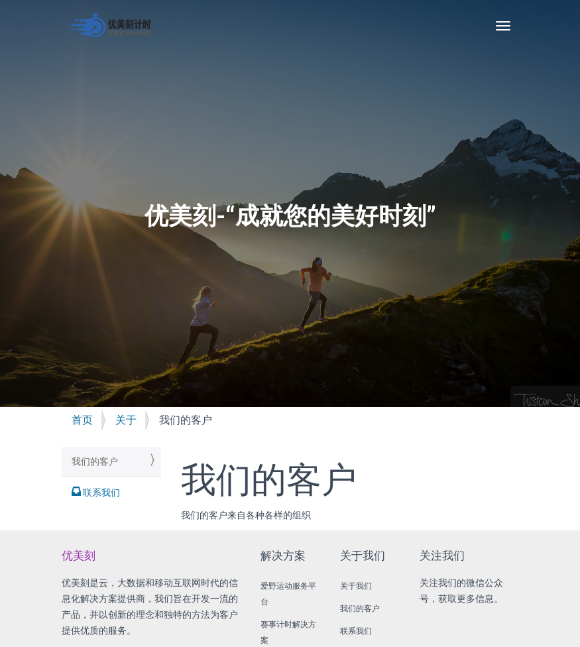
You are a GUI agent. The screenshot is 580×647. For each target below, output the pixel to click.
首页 (82, 420)
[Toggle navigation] (503, 26)
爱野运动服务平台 (288, 594)
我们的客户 (95, 461)
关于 (126, 420)
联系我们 (100, 492)
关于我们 (356, 586)
